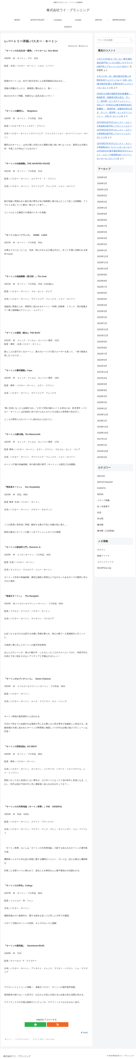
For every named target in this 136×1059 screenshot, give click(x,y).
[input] (115, 40)
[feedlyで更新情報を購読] (44, 1024)
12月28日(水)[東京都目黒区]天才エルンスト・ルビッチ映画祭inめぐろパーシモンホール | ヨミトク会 (115, 155)
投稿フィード (103, 556)
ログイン (101, 550)
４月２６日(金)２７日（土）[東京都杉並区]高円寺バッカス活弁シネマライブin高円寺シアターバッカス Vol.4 (115, 63)
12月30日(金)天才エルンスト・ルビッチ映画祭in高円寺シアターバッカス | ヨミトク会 (114, 134)
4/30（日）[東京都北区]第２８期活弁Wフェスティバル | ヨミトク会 (115, 84)
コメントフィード (105, 562)
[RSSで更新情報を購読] (49, 1024)
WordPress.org (104, 568)
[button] (131, 40)
